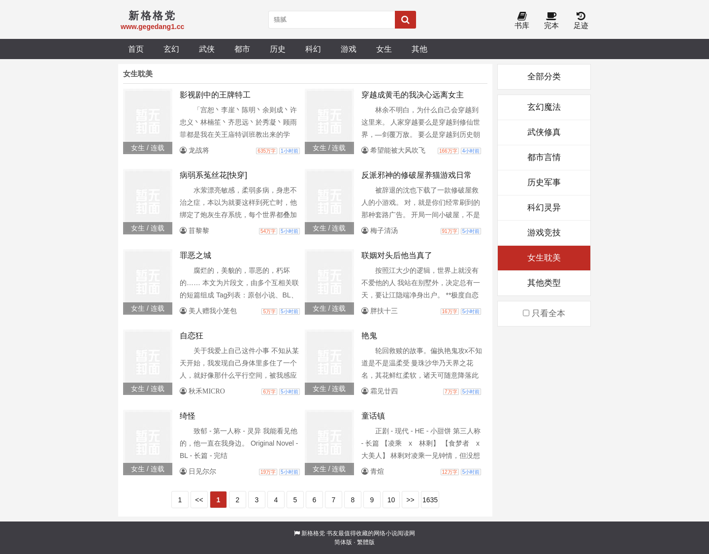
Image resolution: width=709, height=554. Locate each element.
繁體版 (366, 542)
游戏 (348, 48)
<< (199, 500)
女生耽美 (544, 257)
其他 (419, 48)
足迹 (581, 21)
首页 (136, 48)
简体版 (343, 542)
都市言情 (544, 157)
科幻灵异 (544, 207)
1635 (430, 500)
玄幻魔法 (544, 107)
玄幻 (171, 48)
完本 (551, 21)
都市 (242, 48)
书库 (522, 21)
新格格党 (313, 533)
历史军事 (544, 182)
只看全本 (544, 313)
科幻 (313, 48)
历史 (278, 48)
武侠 (207, 48)
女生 (384, 48)
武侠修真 (544, 132)
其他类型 (544, 283)
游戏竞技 (544, 232)
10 (391, 500)
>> (410, 500)
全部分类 (544, 76)
